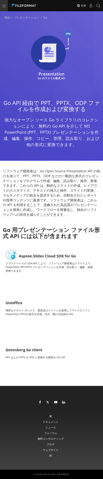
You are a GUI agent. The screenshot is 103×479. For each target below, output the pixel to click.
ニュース (50, 427)
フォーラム (50, 433)
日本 (81, 5)
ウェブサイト (51, 450)
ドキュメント (51, 422)
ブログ (51, 444)
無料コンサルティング (51, 438)
